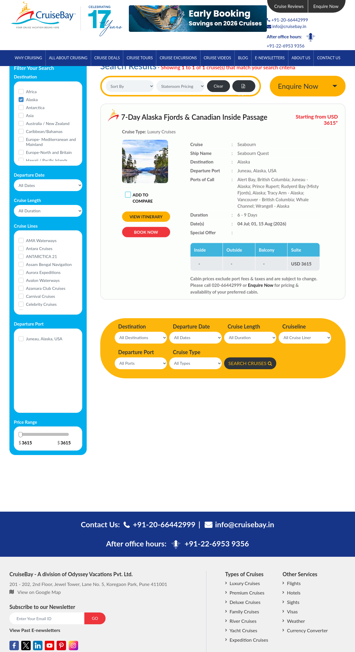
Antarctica (35, 107)
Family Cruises (244, 611)
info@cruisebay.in (286, 26)
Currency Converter (307, 630)
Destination (132, 326)
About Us (301, 57)
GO (95, 618)
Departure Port (136, 352)
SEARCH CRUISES (250, 363)
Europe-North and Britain (49, 152)
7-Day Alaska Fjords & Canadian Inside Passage (192, 117)
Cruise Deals (107, 57)
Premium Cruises (247, 592)
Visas (292, 611)
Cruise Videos (217, 57)
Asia (30, 115)
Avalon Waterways (43, 280)
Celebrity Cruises (41, 304)
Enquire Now (326, 6)
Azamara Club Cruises (45, 288)
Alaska (32, 99)
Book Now (146, 233)
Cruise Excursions (178, 57)
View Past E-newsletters (34, 630)
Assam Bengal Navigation (49, 264)
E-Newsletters (270, 57)
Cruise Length (244, 326)
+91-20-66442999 (290, 19)
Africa (31, 91)
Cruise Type (186, 352)
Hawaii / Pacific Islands (47, 160)
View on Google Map (39, 592)
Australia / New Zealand (48, 123)
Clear (218, 85)
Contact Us (329, 57)
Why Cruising (28, 57)
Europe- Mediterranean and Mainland (51, 142)
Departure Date (191, 326)
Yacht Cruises (243, 630)
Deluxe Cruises (245, 602)
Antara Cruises (39, 248)
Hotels (293, 592)
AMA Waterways (41, 240)
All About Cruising (68, 57)
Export (244, 88)
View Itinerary (145, 216)
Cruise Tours (140, 57)
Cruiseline (294, 326)
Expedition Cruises (249, 640)
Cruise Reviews (289, 6)
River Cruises (243, 621)
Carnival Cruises (40, 296)
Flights (293, 583)
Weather (296, 621)
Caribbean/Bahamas (44, 131)
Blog (243, 57)
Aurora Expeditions (43, 272)
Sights (293, 602)
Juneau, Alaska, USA (44, 338)
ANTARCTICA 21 (41, 256)
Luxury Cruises (245, 583)
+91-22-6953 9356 (286, 45)
